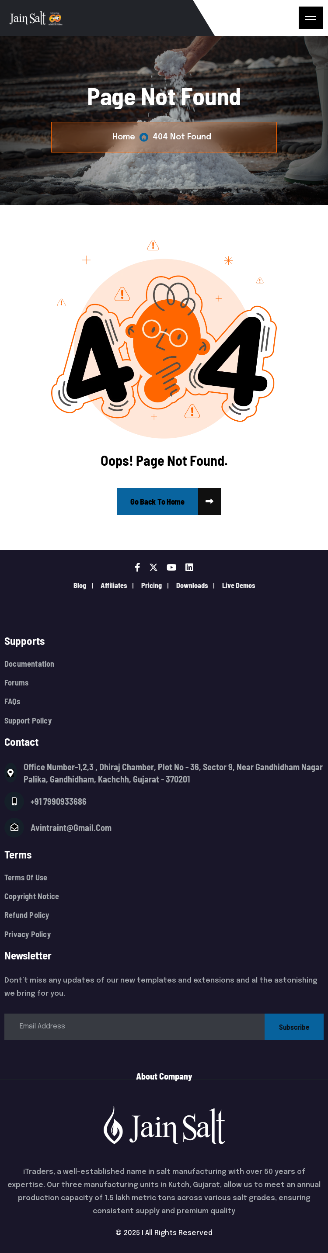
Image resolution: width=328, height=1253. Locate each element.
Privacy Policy (27, 934)
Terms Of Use (25, 877)
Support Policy (28, 720)
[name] (311, 18)
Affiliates (114, 585)
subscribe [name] (294, 1026)
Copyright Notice (31, 896)
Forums (16, 682)
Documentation (29, 664)
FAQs (12, 701)
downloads (192, 585)
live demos (238, 585)
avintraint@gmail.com (71, 827)
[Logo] (111, 18)
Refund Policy (26, 915)
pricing (151, 585)
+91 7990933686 (59, 801)
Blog (79, 585)
